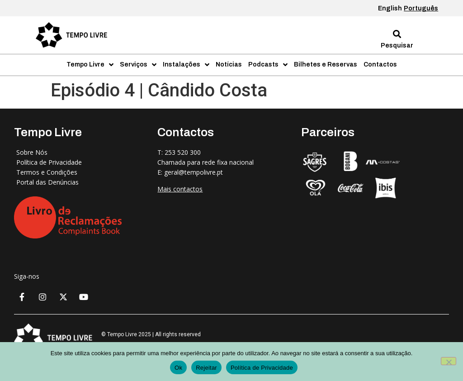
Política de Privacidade (262, 367)
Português (421, 8)
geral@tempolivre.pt (193, 172)
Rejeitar (206, 367)
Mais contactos (180, 189)
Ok (178, 367)
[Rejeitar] (448, 361)
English (390, 8)
